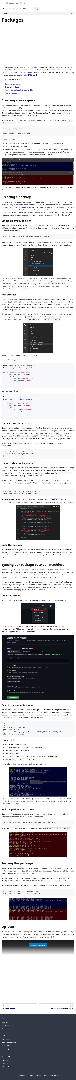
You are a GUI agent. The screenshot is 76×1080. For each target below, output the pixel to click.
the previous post (22, 205)
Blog (3, 1028)
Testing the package (12, 93)
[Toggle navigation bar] (3, 2)
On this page (7, 14)
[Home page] (3, 8)
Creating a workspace (13, 84)
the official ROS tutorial (29, 75)
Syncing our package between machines (19, 90)
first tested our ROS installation (40, 304)
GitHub (5, 1046)
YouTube (6, 1040)
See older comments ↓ (38, 945)
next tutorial (43, 934)
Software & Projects (9, 1025)
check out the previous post (58, 108)
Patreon (5, 1049)
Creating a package (12, 87)
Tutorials (5, 1022)
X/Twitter (6, 1060)
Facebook (6, 1063)
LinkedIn (6, 1066)
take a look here (53, 587)
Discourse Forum (9, 1043)
